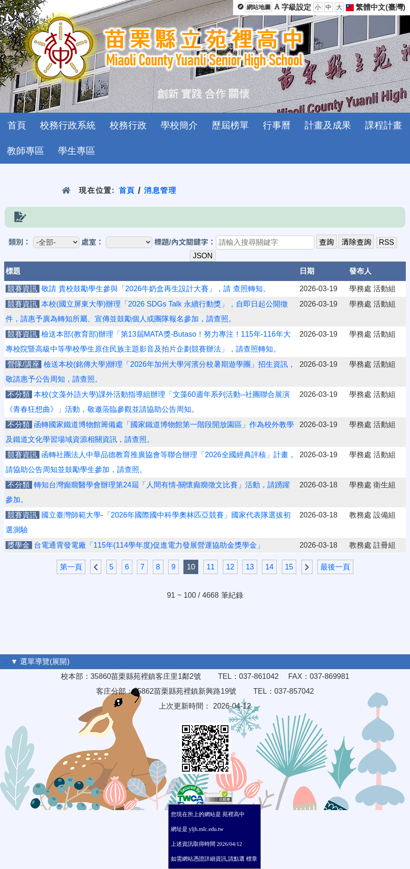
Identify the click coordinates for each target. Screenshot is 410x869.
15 (289, 567)
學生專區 (76, 151)
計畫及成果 (328, 125)
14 (269, 567)
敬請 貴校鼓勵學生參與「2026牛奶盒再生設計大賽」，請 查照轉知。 (155, 289)
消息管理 (160, 190)
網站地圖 (259, 7)
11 (211, 567)
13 (250, 567)
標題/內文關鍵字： (184, 242)
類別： (19, 242)
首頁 (16, 125)
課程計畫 (383, 125)
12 (230, 567)
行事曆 (277, 125)
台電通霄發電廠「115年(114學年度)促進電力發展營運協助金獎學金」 (149, 545)
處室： (92, 242)
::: (5, 661)
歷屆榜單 (230, 125)
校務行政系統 (68, 125)
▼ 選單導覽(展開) (40, 661)
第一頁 (71, 567)
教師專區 (25, 151)
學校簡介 (179, 125)
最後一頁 (335, 567)
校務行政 (128, 125)
